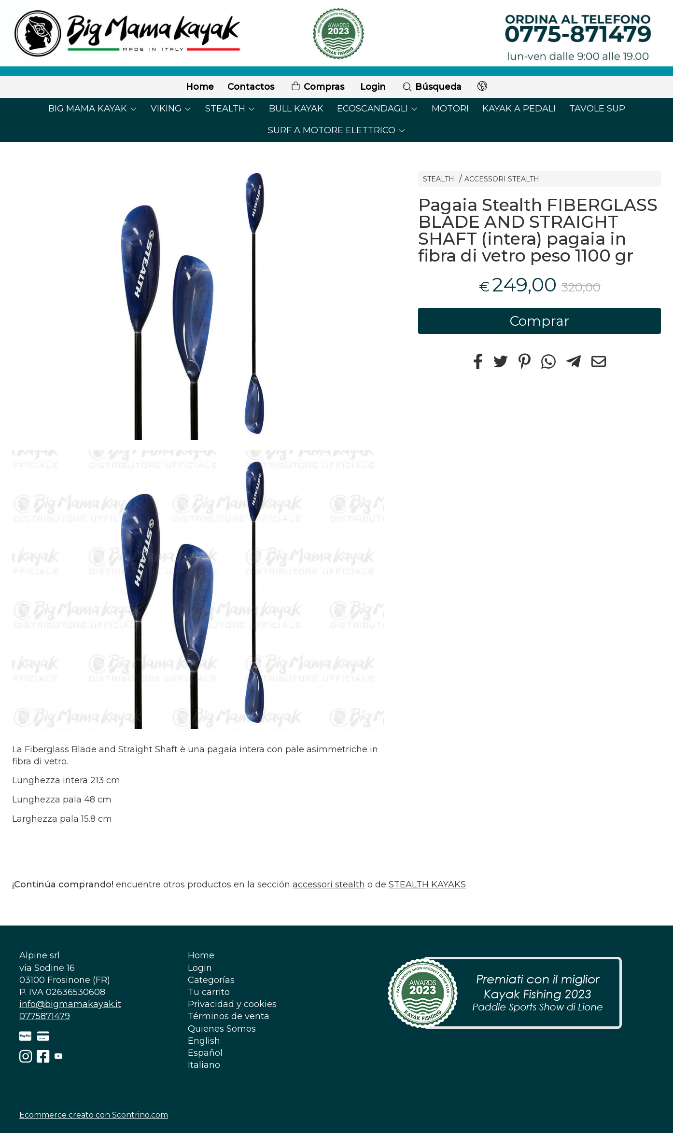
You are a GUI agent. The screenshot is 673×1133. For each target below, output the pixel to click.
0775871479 (44, 1016)
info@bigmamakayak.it (70, 1004)
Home (200, 87)
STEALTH (230, 108)
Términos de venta (228, 1016)
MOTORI (450, 108)
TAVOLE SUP (597, 108)
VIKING (171, 108)
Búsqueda (432, 87)
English (204, 1041)
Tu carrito (209, 992)
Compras (317, 87)
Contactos (250, 87)
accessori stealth (329, 884)
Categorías (211, 980)
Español (205, 1053)
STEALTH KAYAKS (427, 884)
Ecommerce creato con (93, 1114)
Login (373, 87)
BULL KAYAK (296, 108)
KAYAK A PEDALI (519, 108)
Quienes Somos (222, 1028)
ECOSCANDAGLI (377, 108)
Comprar (540, 321)
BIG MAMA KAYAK (92, 108)
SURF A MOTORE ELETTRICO (337, 130)
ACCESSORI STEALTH (501, 179)
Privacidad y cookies (232, 1004)
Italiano (204, 1065)
